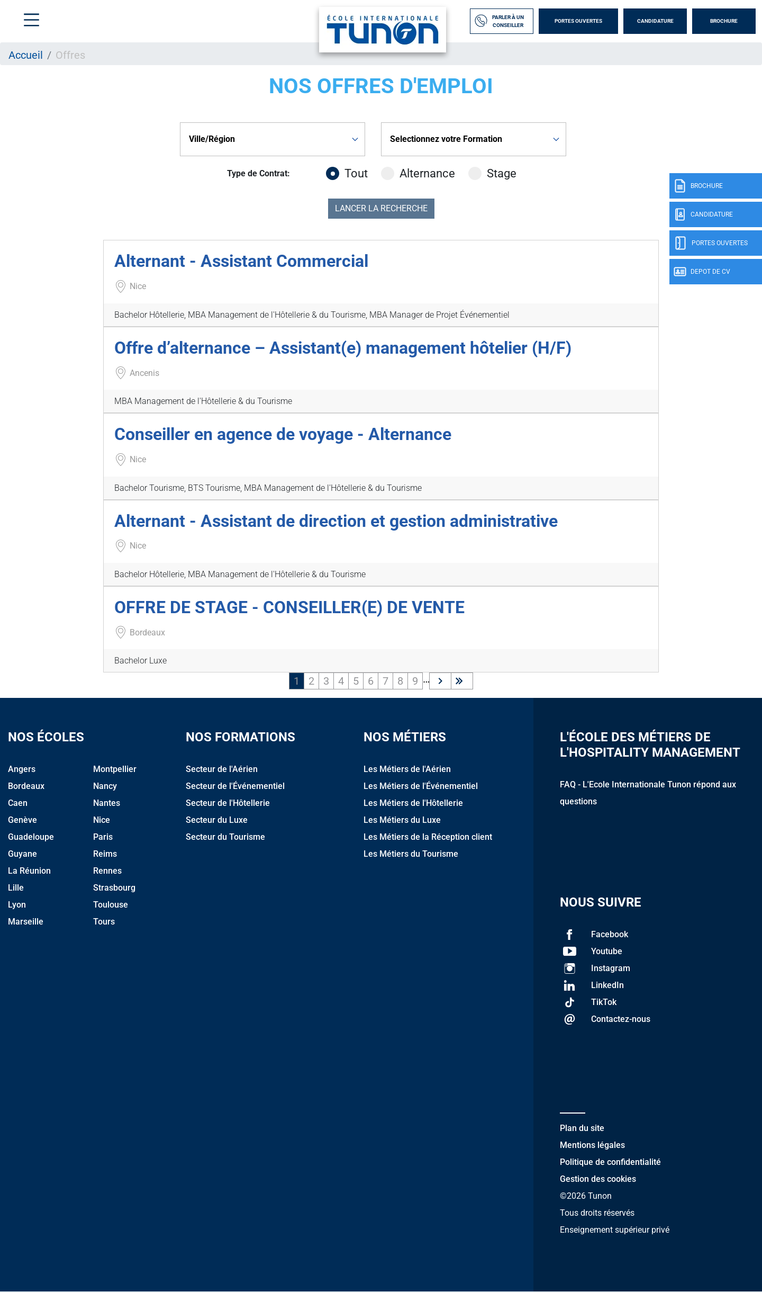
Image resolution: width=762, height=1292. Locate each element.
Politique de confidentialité (610, 1162)
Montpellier (115, 769)
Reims (105, 854)
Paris (103, 837)
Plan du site (582, 1128)
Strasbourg (114, 888)
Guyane (22, 854)
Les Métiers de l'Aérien (407, 769)
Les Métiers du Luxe (402, 820)
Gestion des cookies (598, 1179)
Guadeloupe (31, 837)
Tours (104, 922)
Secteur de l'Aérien (222, 769)
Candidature (655, 21)
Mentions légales (592, 1145)
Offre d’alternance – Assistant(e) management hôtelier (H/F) (343, 348)
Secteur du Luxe (217, 820)
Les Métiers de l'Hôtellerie (413, 803)
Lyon (17, 905)
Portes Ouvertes (578, 21)
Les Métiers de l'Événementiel (421, 786)
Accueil (25, 55)
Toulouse (110, 905)
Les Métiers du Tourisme (411, 854)
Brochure (724, 21)
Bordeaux (26, 786)
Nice (101, 820)
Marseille (25, 922)
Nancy (105, 786)
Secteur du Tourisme (225, 837)
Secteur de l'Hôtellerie (228, 803)
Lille (16, 888)
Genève (22, 820)
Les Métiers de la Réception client (428, 837)
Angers (21, 769)
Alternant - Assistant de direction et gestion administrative (336, 521)
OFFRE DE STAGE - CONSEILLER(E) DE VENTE (289, 607)
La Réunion (29, 871)
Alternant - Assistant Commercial (241, 261)
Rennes (107, 871)
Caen (18, 803)
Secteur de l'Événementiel (235, 786)
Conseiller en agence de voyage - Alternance (282, 434)
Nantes (106, 803)
